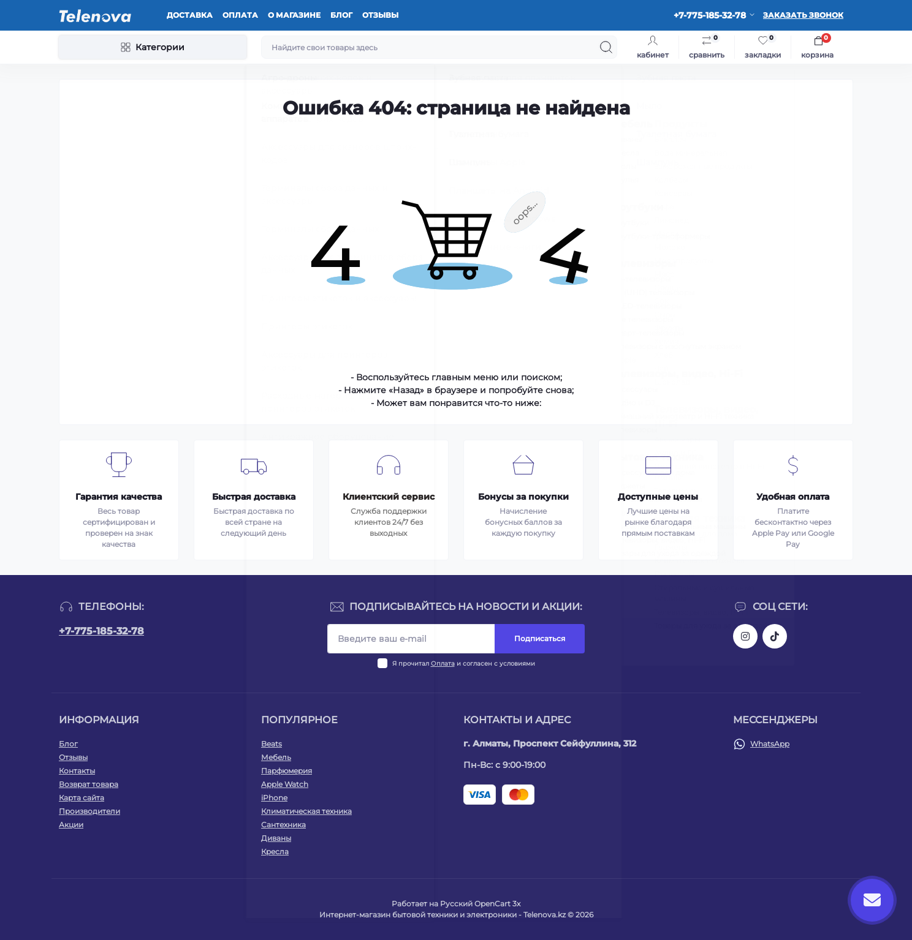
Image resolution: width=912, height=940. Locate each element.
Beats (271, 743)
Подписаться (539, 638)
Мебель (276, 757)
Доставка (190, 15)
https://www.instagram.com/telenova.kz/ (745, 636)
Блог (341, 15)
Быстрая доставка (253, 496)
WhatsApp (769, 743)
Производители (89, 811)
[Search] (606, 47)
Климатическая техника (306, 811)
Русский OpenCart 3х (480, 903)
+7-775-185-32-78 (101, 631)
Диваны (276, 838)
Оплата (240, 15)
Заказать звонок (803, 15)
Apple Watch (284, 784)
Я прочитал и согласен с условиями (463, 663)
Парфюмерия (286, 770)
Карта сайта (81, 797)
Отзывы (380, 15)
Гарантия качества (118, 496)
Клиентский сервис (389, 496)
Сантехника (283, 824)
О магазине (294, 15)
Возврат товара (88, 784)
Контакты (77, 770)
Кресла (275, 851)
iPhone (274, 797)
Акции (71, 824)
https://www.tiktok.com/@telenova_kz (774, 636)
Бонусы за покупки (523, 496)
